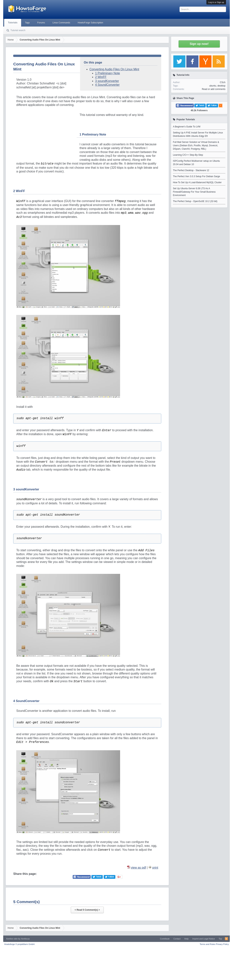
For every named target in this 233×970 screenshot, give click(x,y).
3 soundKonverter (107, 81)
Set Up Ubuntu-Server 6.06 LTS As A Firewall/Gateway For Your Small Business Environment (194, 192)
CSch (222, 82)
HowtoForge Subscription (90, 22)
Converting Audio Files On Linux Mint (114, 69)
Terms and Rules (207, 944)
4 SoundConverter (107, 84)
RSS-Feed (226, 938)
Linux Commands (61, 22)
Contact (177, 939)
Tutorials (12, 22)
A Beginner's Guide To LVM (186, 126)
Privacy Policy (222, 944)
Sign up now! (199, 43)
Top (220, 939)
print (155, 867)
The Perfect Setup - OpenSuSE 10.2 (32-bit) (195, 201)
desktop (221, 85)
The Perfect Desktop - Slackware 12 (191, 170)
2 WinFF (100, 77)
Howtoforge (19, 944)
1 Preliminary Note (107, 73)
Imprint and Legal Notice (203, 939)
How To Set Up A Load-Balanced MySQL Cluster (197, 182)
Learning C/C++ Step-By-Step (188, 155)
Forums (41, 22)
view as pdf (138, 867)
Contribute (165, 939)
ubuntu (212, 85)
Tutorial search (17, 30)
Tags (27, 22)
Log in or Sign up (216, 2)
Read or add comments (213, 89)
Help (186, 939)
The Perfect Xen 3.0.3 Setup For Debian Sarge (196, 176)
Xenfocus (25, 939)
